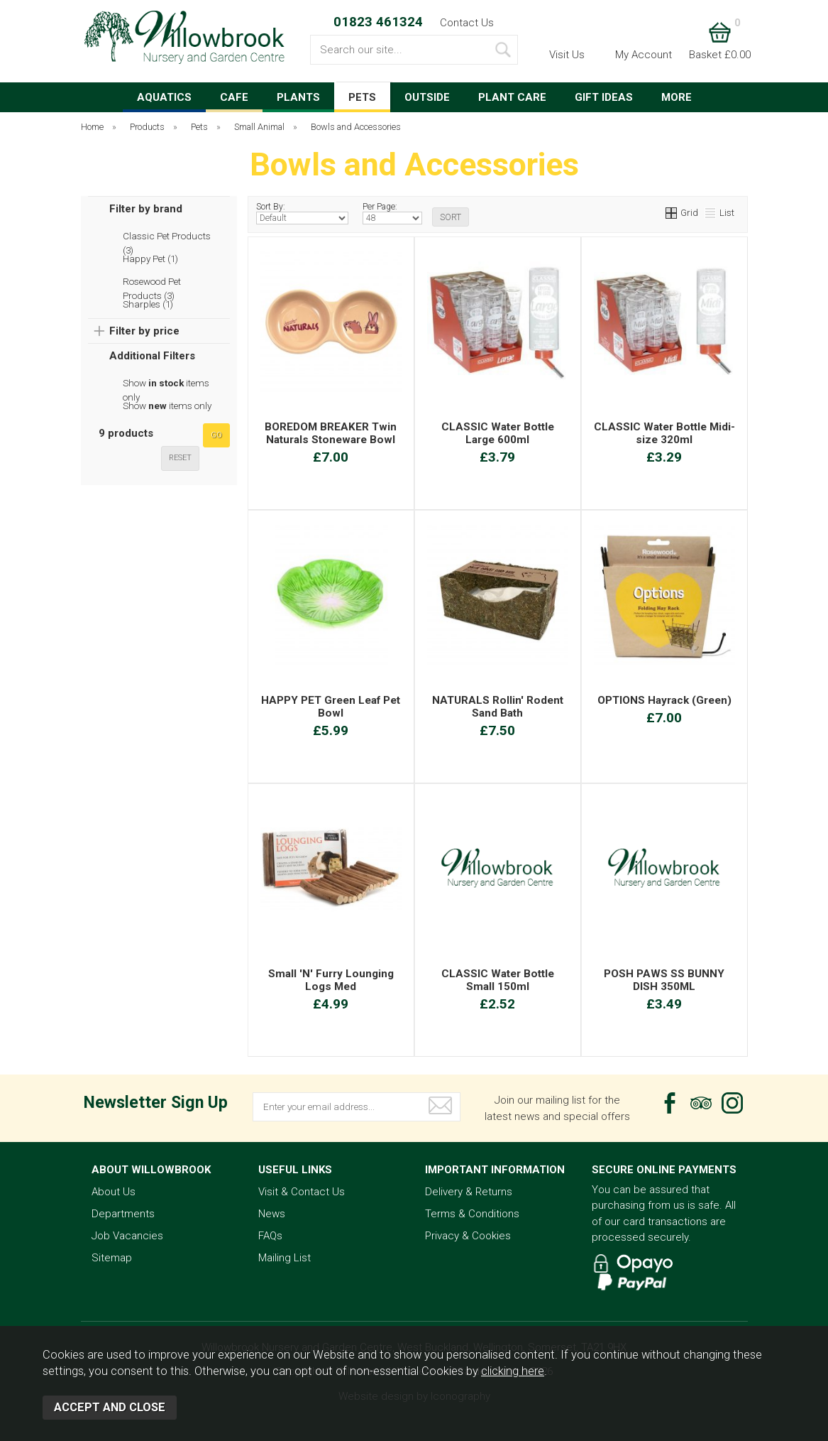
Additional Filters (152, 355)
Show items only (166, 383)
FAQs (270, 1235)
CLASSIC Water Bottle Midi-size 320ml (664, 433)
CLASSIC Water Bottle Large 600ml (497, 433)
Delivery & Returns (468, 1191)
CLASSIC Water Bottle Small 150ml (497, 980)
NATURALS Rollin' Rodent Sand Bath (497, 706)
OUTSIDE (427, 97)
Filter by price (144, 331)
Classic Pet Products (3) (167, 236)
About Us (114, 1191)
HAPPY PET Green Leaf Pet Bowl (330, 706)
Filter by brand (145, 208)
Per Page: (393, 213)
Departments (123, 1213)
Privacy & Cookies (468, 1235)
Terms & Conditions (472, 1213)
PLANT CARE (512, 97)
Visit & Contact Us (301, 1191)
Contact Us (467, 22)
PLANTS (298, 97)
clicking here (512, 1371)
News (271, 1213)
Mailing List (284, 1257)
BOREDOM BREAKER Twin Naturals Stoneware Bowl (331, 433)
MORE (676, 97)
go (216, 435)
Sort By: (302, 213)
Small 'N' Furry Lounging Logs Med (331, 980)
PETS (362, 97)
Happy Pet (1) (150, 258)
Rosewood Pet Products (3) (152, 282)
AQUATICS (164, 97)
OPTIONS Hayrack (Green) (664, 700)
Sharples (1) (148, 304)
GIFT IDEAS (604, 97)
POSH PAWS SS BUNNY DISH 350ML (664, 980)
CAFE (234, 97)
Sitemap (112, 1257)
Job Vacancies (127, 1235)
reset (180, 457)
